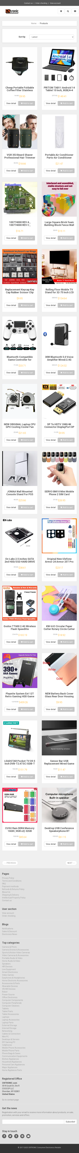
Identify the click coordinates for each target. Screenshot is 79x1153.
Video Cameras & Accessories (15, 958)
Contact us (28, 3)
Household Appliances (12, 1064)
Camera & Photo (9, 949)
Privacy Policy (8, 880)
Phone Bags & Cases (11, 1056)
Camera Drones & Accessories (15, 952)
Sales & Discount (9, 934)
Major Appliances (9, 1070)
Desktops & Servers (10, 1042)
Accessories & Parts (11, 986)
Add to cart (27, 103)
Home (33, 23)
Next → (71, 863)
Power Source (8, 997)
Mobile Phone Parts (10, 1053)
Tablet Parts (7, 1014)
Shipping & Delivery (10, 897)
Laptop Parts (7, 1025)
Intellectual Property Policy (14, 900)
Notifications (7, 931)
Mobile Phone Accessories (13, 1050)
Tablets (5, 1011)
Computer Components (12, 1002)
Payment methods (10, 889)
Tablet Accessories (10, 1016)
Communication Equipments (14, 1058)
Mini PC (5, 1039)
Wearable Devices (10, 988)
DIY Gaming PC (8, 1044)
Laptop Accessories (11, 1022)
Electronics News (9, 937)
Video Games (8, 977)
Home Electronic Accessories (15, 983)
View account (55, 3)
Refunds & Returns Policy (13, 892)
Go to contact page (10, 1102)
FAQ (4, 886)
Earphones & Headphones (13, 980)
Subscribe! (70, 1124)
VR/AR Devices (8, 991)
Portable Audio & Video (12, 960)
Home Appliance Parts (12, 1072)
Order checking (41, 3)
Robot (4, 994)
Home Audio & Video (11, 963)
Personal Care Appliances (13, 1067)
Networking (7, 1033)
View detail (11, 103)
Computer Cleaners (10, 1008)
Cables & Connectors (11, 1036)
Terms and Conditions (11, 883)
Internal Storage (9, 1030)
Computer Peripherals (12, 1005)
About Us (6, 894)
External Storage (9, 1028)
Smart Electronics (10, 974)
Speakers (6, 966)
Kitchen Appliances (10, 1061)
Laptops (5, 1019)
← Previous (10, 863)
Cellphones (7, 1047)
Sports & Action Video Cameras (16, 955)
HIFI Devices (7, 969)
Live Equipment (9, 972)
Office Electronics (9, 1000)
